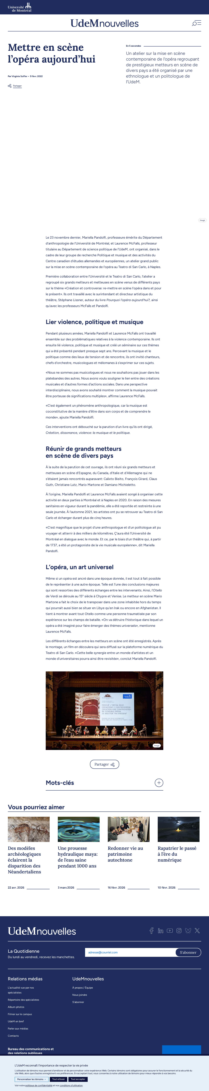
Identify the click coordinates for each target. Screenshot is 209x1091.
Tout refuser (58, 1079)
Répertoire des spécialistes (23, 1006)
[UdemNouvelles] (104, 26)
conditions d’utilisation (71, 1085)
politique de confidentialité (38, 1085)
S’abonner (78, 1008)
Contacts (13, 1042)
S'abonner (188, 959)
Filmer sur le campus (20, 1020)
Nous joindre (79, 1001)
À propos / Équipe (82, 994)
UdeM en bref (16, 1027)
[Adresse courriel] (130, 959)
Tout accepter (78, 1079)
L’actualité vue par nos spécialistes (21, 997)
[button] (196, 26)
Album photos (16, 1013)
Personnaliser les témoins (31, 1079)
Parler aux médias (18, 1035)
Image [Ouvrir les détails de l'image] (202, 226)
